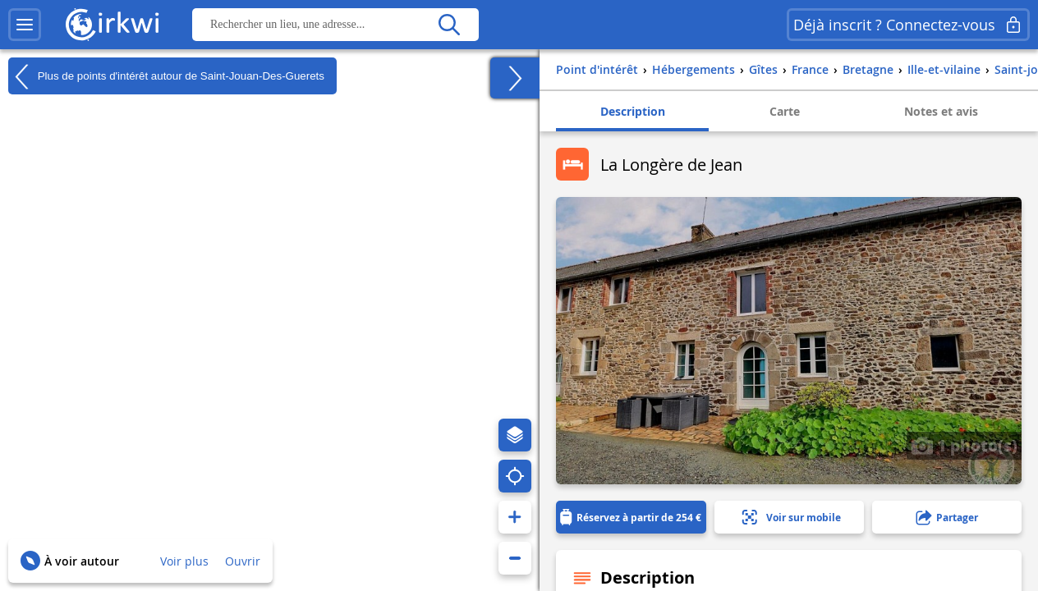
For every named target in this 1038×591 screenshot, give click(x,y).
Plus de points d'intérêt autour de (166, 76)
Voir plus (184, 561)
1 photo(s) (964, 444)
